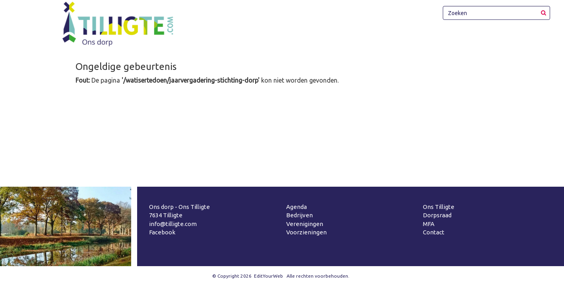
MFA (428, 223)
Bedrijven (299, 215)
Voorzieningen (306, 232)
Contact (433, 232)
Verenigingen (304, 223)
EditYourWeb (268, 275)
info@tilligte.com (173, 223)
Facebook (162, 232)
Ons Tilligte (438, 206)
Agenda (296, 206)
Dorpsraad (437, 215)
